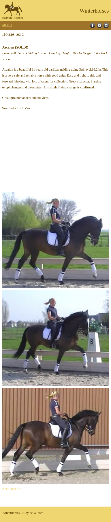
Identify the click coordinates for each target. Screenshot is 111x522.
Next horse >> (11, 488)
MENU (7, 25)
